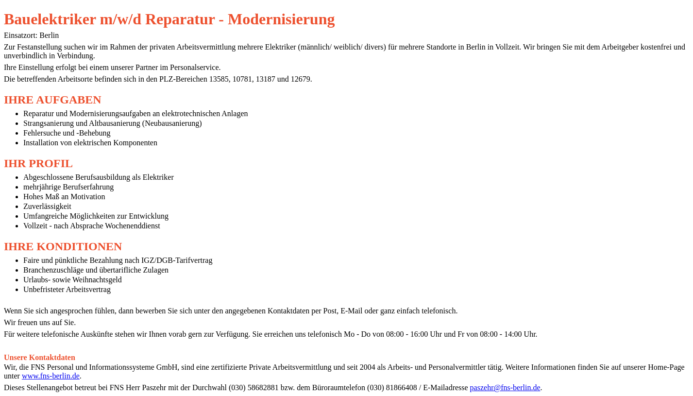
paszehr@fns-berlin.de (505, 387)
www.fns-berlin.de (51, 376)
